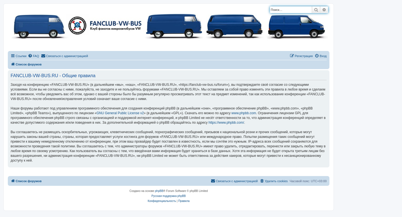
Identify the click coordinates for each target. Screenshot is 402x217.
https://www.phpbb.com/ (226, 123)
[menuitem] (33, 56)
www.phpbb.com (243, 113)
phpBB (159, 190)
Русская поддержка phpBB (168, 196)
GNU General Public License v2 (120, 113)
